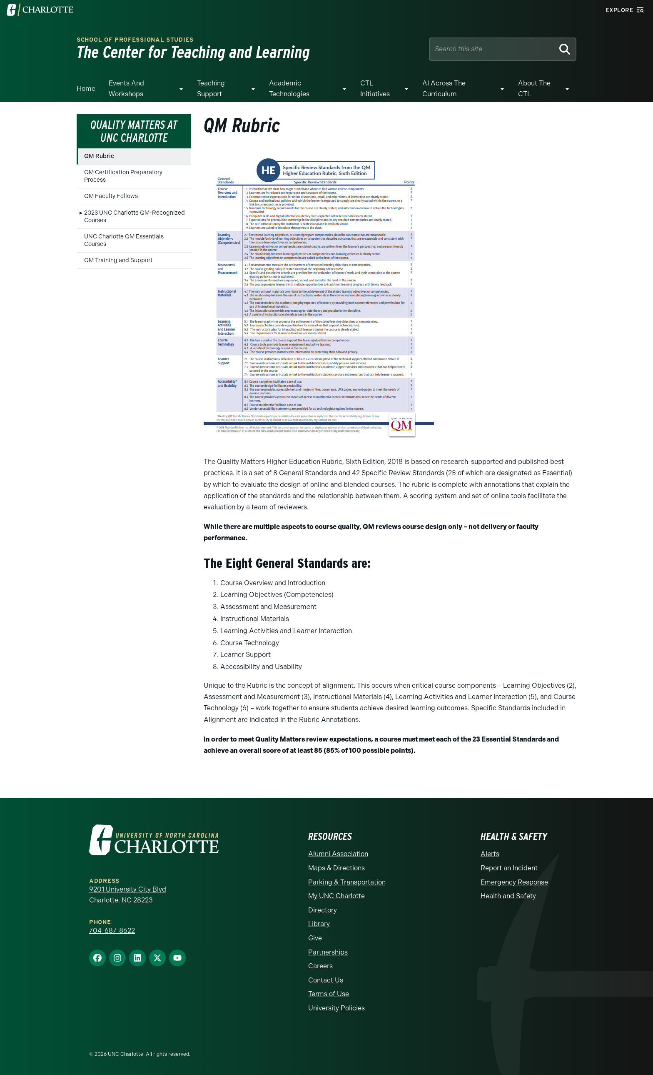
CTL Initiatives (375, 88)
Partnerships (328, 952)
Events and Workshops (126, 88)
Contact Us (325, 980)
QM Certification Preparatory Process (123, 176)
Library (319, 924)
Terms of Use (328, 994)
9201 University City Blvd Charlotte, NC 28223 (127, 894)
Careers (320, 966)
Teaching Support (211, 88)
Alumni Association (338, 854)
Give (315, 938)
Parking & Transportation (347, 882)
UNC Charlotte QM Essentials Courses (124, 240)
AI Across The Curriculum (444, 88)
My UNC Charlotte (336, 896)
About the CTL (534, 88)
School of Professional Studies (135, 40)
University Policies (336, 1008)
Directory (322, 910)
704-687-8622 (112, 931)
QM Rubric (99, 156)
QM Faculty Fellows (111, 196)
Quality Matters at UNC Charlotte (133, 131)
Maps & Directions (336, 868)
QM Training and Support (118, 260)
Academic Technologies (289, 88)
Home (86, 89)
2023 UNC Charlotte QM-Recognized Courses (134, 216)
